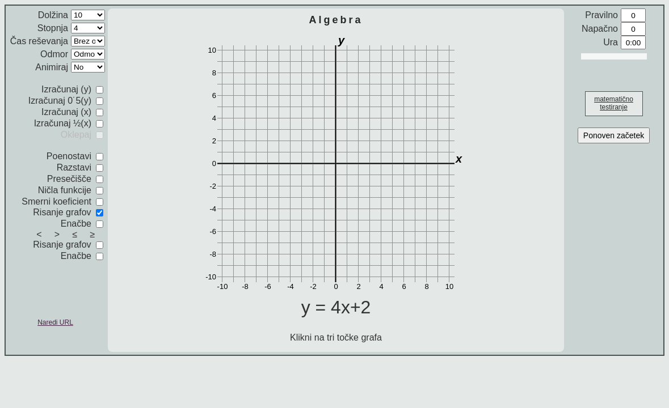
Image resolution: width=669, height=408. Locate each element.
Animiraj (51, 67)
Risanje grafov (68, 212)
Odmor (54, 54)
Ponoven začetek (613, 135)
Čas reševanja (39, 41)
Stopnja (52, 28)
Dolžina (53, 15)
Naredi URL (55, 322)
